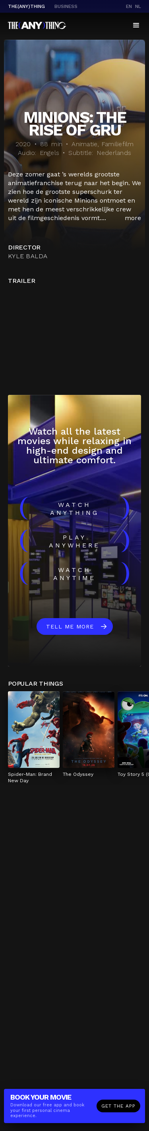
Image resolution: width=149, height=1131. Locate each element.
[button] (136, 25)
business (65, 6)
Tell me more (70, 626)
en (129, 6)
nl (138, 6)
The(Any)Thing (26, 6)
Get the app (118, 1106)
